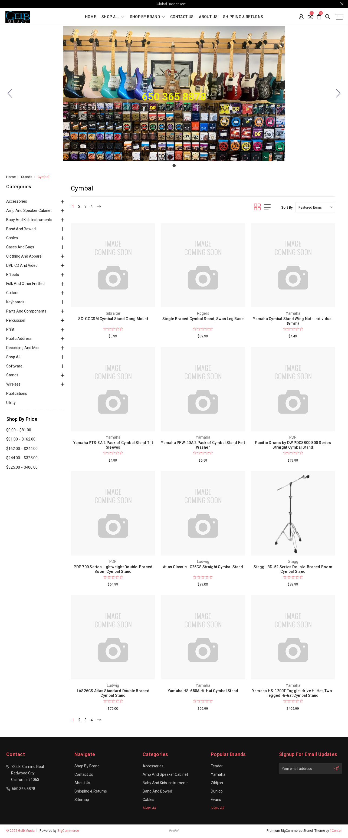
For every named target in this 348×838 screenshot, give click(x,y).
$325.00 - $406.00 (22, 467)
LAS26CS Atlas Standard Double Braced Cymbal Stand (113, 693)
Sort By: (287, 207)
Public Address (19, 338)
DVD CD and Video (22, 265)
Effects (12, 274)
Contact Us (182, 17)
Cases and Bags (20, 247)
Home (90, 17)
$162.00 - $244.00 (22, 448)
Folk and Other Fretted (25, 283)
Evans (216, 800)
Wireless (13, 384)
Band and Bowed (21, 229)
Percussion (15, 320)
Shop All (13, 357)
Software (14, 366)
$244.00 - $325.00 (22, 457)
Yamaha (218, 775)
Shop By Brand (147, 17)
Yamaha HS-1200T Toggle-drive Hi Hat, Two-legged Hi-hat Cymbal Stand (293, 693)
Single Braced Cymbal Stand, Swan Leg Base (203, 319)
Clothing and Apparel (24, 256)
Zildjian (217, 784)
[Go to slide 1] (10, 93)
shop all (112, 17)
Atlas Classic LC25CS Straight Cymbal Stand (203, 567)
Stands (12, 375)
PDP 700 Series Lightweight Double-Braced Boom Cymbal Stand (113, 569)
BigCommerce (68, 832)
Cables (12, 238)
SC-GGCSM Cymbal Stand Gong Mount (113, 319)
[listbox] (315, 207)
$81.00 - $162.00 (20, 439)
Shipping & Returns (243, 17)
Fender (217, 767)
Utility (11, 402)
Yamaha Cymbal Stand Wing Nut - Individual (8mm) (293, 321)
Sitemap (81, 800)
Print (10, 329)
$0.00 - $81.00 (18, 430)
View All (149, 809)
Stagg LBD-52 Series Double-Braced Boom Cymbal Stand (293, 569)
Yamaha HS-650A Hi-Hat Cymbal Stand (203, 691)
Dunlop (217, 792)
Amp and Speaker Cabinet (29, 210)
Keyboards (15, 302)
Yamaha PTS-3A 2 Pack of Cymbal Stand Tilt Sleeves (113, 445)
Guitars (12, 293)
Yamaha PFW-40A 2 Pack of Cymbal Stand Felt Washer (203, 445)
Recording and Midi (22, 348)
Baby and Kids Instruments (29, 220)
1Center (336, 832)
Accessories (16, 201)
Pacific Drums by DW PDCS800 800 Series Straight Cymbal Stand (293, 445)
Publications (16, 393)
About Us (208, 17)
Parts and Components (26, 311)
